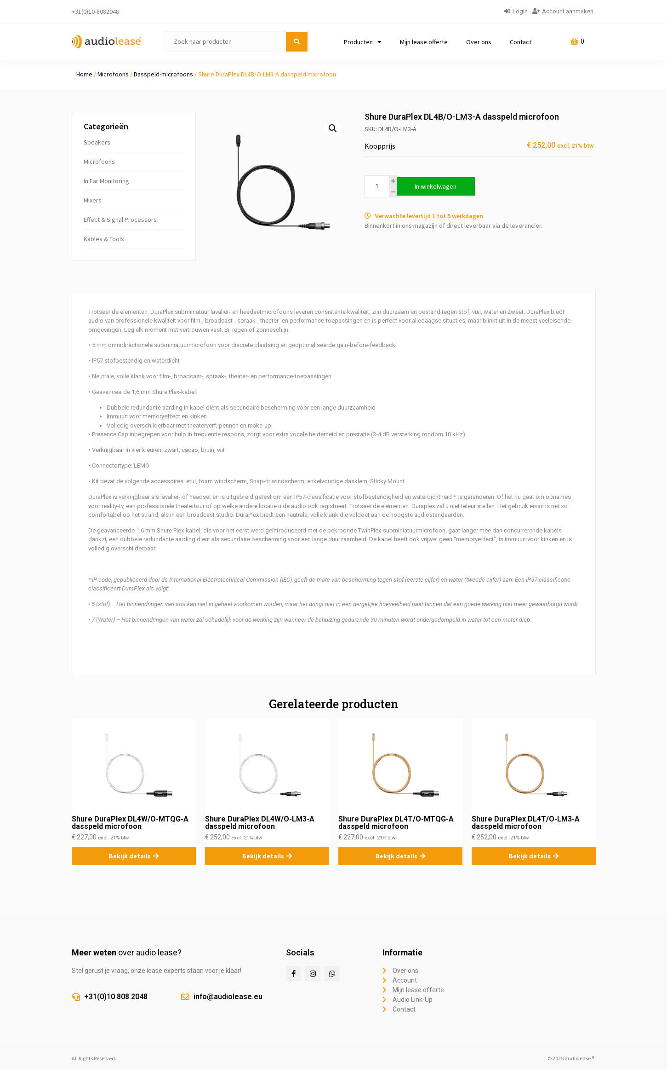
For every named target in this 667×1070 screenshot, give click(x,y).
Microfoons (113, 74)
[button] (333, 128)
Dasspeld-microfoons (163, 74)
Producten (363, 42)
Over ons (478, 42)
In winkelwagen (435, 186)
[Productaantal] (377, 186)
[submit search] (297, 42)
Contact (520, 42)
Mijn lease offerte (424, 42)
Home (84, 74)
